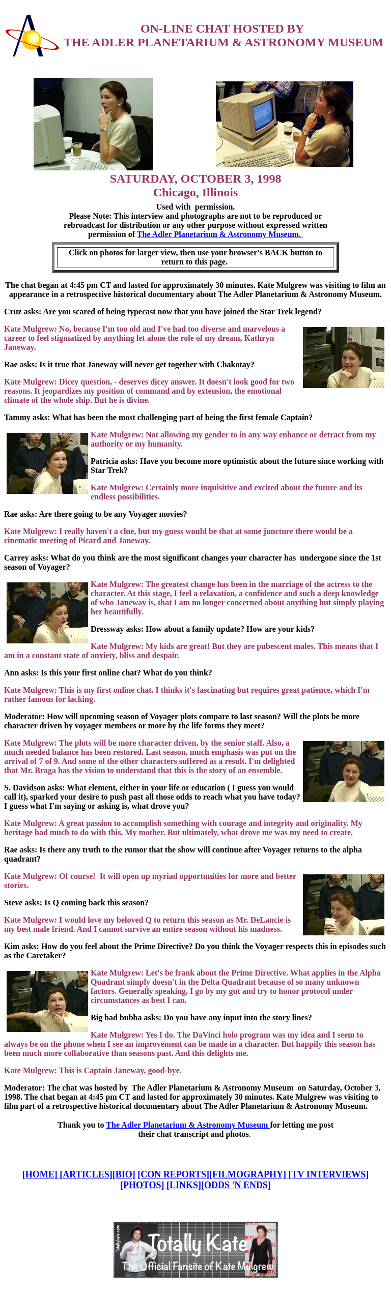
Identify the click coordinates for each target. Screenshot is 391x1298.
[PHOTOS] (143, 1185)
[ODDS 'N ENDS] (236, 1185)
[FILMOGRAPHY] (248, 1174)
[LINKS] (183, 1185)
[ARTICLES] (86, 1174)
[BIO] (124, 1174)
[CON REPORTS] (173, 1174)
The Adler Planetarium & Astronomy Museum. (220, 234)
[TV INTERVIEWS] (329, 1174)
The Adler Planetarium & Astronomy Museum (188, 1124)
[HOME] (41, 1174)
